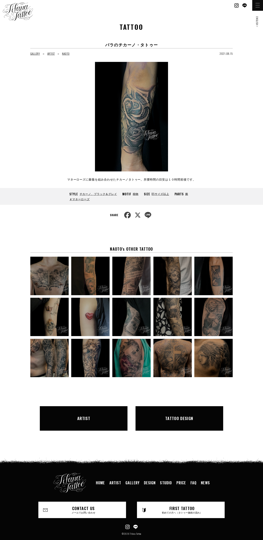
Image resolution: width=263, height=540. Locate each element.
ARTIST (51, 53)
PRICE (181, 473)
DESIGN (150, 473)
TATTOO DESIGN (179, 413)
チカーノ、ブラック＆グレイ (98, 194)
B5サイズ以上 (160, 194)
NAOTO (66, 53)
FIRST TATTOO (182, 500)
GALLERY (35, 53)
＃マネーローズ (79, 199)
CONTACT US (83, 500)
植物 (136, 194)
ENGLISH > (257, 21)
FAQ (193, 473)
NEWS (205, 473)
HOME (100, 473)
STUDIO (166, 473)
